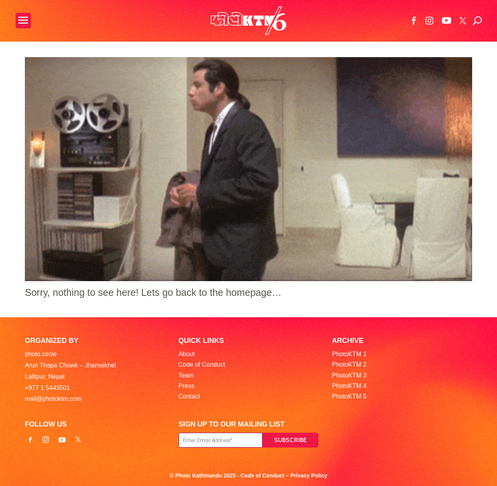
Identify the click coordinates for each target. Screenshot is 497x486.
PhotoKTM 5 (349, 396)
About (187, 354)
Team (186, 375)
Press (187, 386)
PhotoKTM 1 (349, 354)
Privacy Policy (308, 475)
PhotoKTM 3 (349, 375)
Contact (189, 396)
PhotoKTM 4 (349, 386)
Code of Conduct (202, 364)
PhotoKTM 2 (349, 364)
